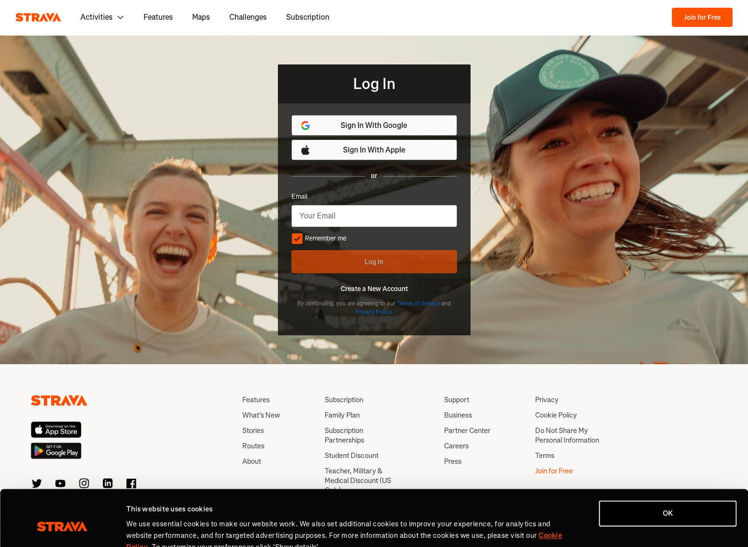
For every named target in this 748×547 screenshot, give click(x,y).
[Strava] (38, 17)
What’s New (261, 415)
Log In (374, 262)
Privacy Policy (373, 312)
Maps (201, 17)
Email (299, 196)
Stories (253, 430)
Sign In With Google (354, 125)
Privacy (547, 400)
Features (158, 17)
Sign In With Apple (353, 150)
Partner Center (467, 430)
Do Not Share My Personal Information (567, 435)
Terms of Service (418, 303)
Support (456, 400)
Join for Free (702, 17)
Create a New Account (374, 289)
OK (668, 468)
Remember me (318, 238)
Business (458, 415)
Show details (147, 528)
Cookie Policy (556, 415)
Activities (102, 17)
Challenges (248, 17)
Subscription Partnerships (344, 435)
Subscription (307, 17)
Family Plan (342, 415)
